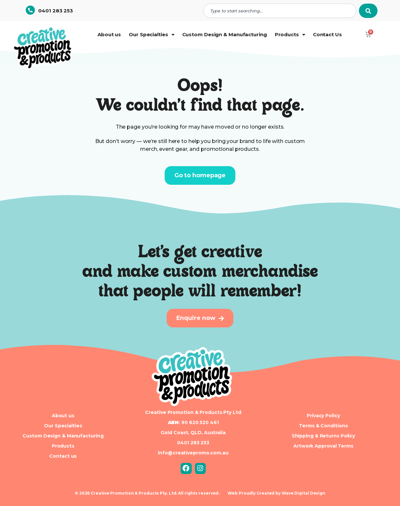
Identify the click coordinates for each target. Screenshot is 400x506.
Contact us (63, 456)
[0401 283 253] (30, 10)
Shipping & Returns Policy (323, 436)
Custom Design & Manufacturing (224, 34)
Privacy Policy (323, 416)
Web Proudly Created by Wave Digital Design (276, 493)
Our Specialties (151, 34)
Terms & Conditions (323, 426)
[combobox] (279, 11)
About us (109, 34)
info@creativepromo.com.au (193, 453)
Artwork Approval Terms (323, 446)
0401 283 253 (55, 11)
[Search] (368, 11)
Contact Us (327, 34)
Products (290, 34)
